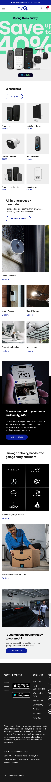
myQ (44, 726)
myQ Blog (37, 718)
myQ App (37, 682)
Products (37, 714)
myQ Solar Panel (34, 126)
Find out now (16, 651)
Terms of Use (23, 759)
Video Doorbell (33, 157)
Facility (36, 709)
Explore (5, 280)
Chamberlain (22, 729)
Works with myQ (38, 694)
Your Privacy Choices (12, 775)
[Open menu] (3, 9)
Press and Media (21, 756)
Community (38, 705)
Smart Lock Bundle (10, 187)
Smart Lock (7, 126)
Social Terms (35, 759)
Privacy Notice (34, 756)
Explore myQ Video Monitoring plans (26, 2)
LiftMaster (8, 729)
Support (15, 762)
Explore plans (17, 437)
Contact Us (8, 756)
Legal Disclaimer (10, 759)
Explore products (18, 219)
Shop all (14, 96)
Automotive (38, 700)
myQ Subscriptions (39, 687)
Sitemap (7, 762)
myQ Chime (32, 187)
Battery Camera (9, 157)
